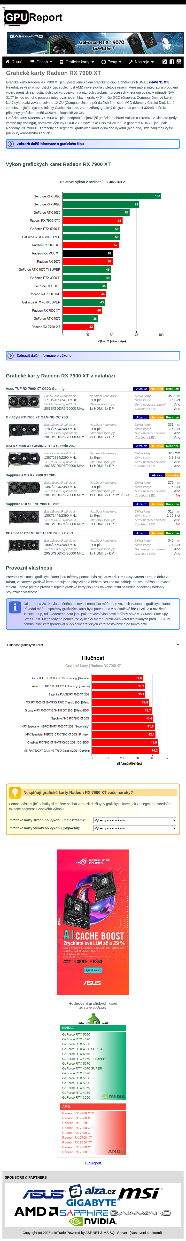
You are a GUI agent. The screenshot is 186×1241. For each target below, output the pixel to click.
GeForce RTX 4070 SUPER (82, 1068)
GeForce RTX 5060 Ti (77, 1078)
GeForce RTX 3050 (76, 1097)
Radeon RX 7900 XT (77, 1118)
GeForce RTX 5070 (76, 1063)
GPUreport (93, 1163)
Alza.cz (141, 389)
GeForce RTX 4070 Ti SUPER (84, 1059)
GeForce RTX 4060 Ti (77, 1088)
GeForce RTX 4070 (76, 1073)
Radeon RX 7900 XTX (78, 1113)
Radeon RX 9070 (74, 1123)
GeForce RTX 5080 (76, 1044)
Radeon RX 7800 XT (77, 1133)
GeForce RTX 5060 (76, 1083)
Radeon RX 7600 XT (77, 1147)
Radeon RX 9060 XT (77, 1142)
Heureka (157, 389)
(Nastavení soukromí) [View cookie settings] (146, 1233)
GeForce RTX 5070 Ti (77, 1054)
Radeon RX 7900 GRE (78, 1128)
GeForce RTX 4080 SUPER (82, 1049)
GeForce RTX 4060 (76, 1092)
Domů (14, 61)
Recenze (172, 389)
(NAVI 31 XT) (159, 82)
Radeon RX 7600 (74, 1152)
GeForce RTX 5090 (76, 1034)
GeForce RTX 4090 (76, 1039)
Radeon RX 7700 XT (77, 1137)
